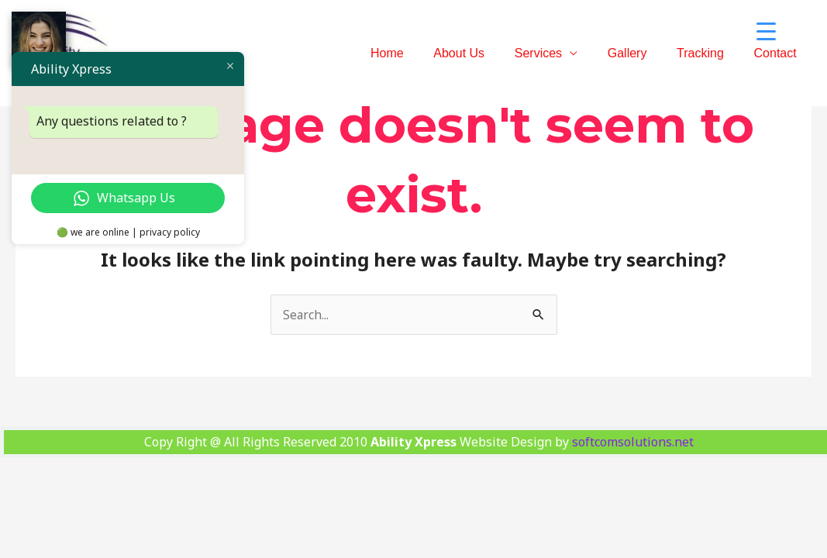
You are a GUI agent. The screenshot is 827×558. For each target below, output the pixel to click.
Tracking (708, 53)
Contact (777, 53)
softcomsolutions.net (633, 441)
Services (556, 53)
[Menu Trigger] (766, 31)
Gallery (640, 53)
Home (415, 53)
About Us (482, 53)
